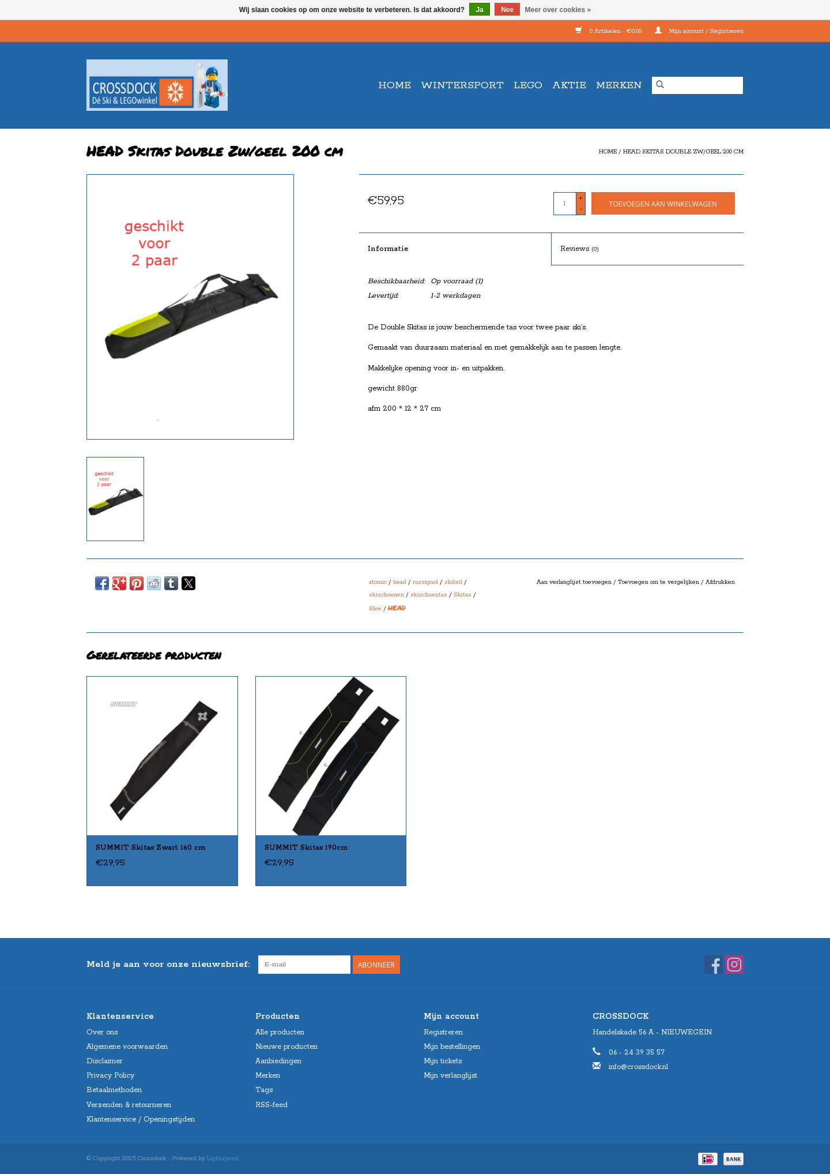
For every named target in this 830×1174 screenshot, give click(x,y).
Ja (479, 10)
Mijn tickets (443, 1061)
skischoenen (386, 595)
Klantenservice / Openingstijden (140, 1119)
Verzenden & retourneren (128, 1105)
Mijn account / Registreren (699, 31)
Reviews (579, 249)
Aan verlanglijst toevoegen (575, 582)
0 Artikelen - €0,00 (609, 31)
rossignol (425, 582)
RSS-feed (271, 1105)
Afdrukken (720, 582)
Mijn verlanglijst (450, 1075)
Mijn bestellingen (452, 1046)
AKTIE (569, 85)
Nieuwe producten (286, 1046)
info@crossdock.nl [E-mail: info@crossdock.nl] (638, 1067)
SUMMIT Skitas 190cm (306, 847)
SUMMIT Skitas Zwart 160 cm (151, 847)
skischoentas (428, 595)
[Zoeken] (697, 85)
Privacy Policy (110, 1075)
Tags (264, 1090)
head (399, 582)
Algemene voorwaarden (127, 1046)
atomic (378, 582)
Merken (619, 85)
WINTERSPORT (462, 85)
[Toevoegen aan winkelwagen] (663, 203)
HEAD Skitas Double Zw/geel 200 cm (683, 152)
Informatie (388, 249)
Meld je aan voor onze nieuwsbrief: (168, 964)
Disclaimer (104, 1061)
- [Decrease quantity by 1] (581, 209)
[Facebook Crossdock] (713, 964)
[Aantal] (564, 203)
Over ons (102, 1032)
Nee (507, 10)
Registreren (443, 1032)
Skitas (462, 595)
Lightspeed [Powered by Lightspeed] (223, 1158)
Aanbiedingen (278, 1061)
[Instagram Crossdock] (734, 964)
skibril (453, 582)
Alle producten (279, 1032)
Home (394, 85)
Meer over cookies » (558, 10)
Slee (375, 609)
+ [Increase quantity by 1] (580, 198)
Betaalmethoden (114, 1090)
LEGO (528, 85)
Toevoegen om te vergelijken (659, 582)
